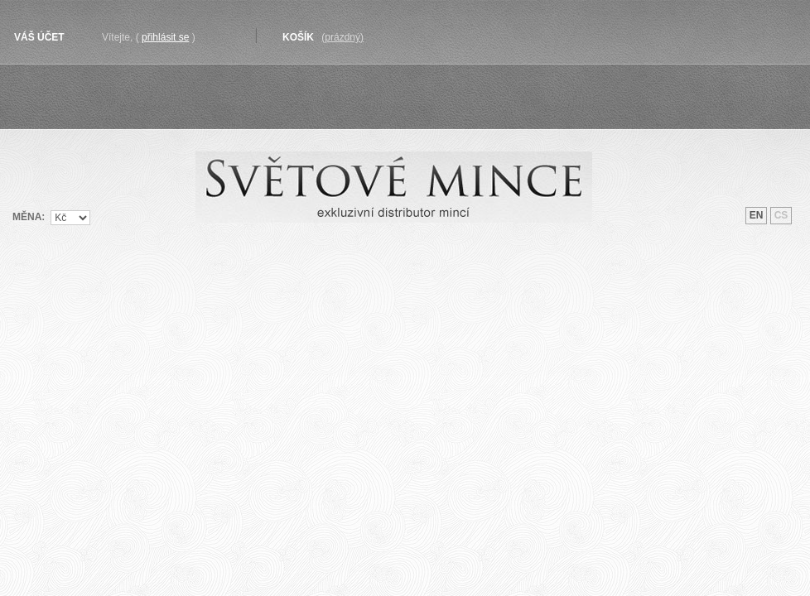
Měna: (28, 216)
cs (781, 215)
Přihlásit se (165, 37)
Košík (298, 37)
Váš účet (39, 37)
